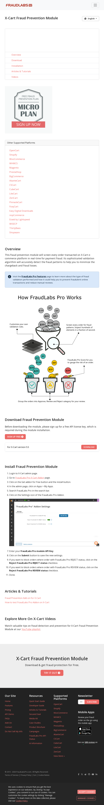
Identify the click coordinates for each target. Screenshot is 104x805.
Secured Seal (35, 714)
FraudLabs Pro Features (34, 276)
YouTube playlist (31, 629)
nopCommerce (16, 215)
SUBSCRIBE (92, 702)
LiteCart (13, 193)
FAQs (7, 718)
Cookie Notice (43, 775)
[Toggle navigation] (95, 5)
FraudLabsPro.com (23, 772)
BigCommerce (16, 176)
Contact (8, 727)
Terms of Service (12, 775)
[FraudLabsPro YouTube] (93, 774)
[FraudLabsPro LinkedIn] (96, 774)
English (89, 18)
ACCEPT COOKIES (87, 792)
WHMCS (13, 163)
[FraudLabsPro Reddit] (85, 774)
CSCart (12, 184)
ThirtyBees (15, 228)
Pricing (8, 710)
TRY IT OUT (52, 672)
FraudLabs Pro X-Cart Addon (29, 477)
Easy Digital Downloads (21, 210)
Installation (17, 65)
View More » (59, 756)
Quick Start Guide (37, 701)
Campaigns (34, 731)
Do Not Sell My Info (13, 731)
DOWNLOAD (89, 447)
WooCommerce (17, 159)
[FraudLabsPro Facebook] (78, 774)
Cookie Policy (21, 800)
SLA (34, 775)
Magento (14, 167)
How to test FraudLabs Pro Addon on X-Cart (27, 602)
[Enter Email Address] (81, 702)
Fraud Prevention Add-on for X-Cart (23, 598)
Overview (16, 54)
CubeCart (14, 189)
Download (17, 60)
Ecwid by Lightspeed (19, 219)
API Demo (9, 714)
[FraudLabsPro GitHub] (89, 774)
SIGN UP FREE (15, 436)
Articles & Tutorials (21, 71)
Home (7, 701)
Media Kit (33, 718)
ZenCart (13, 197)
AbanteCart (15, 180)
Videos (15, 76)
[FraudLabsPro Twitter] (82, 774)
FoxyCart (13, 206)
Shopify (13, 154)
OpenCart (14, 150)
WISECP (13, 223)
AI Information (35, 743)
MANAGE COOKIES (86, 798)
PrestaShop (15, 172)
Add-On (8, 722)
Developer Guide (36, 705)
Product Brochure (37, 727)
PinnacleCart (15, 202)
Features (9, 705)
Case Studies (35, 722)
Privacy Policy (26, 775)
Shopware (14, 232)
